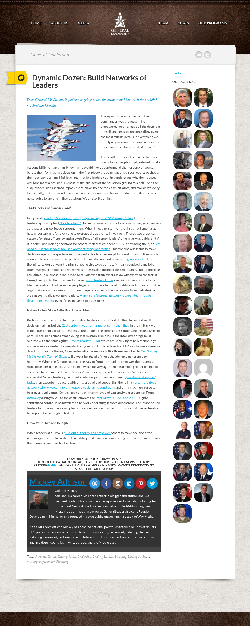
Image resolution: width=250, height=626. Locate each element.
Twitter (207, 55)
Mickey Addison (58, 481)
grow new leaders (139, 259)
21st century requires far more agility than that (95, 325)
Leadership (84, 556)
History (63, 556)
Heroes (52, 556)
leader (72, 556)
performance (47, 561)
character (40, 556)
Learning (121, 556)
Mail (199, 55)
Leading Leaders (103, 556)
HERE (52, 465)
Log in (176, 73)
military (32, 561)
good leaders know (99, 280)
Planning (62, 561)
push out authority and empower (87, 433)
